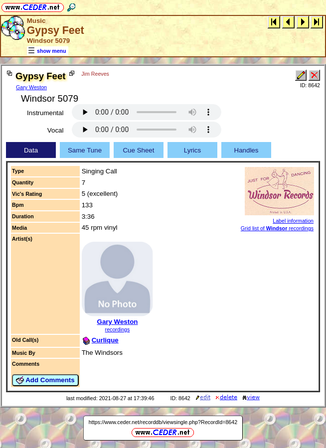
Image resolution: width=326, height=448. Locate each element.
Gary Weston (31, 87)
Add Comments (45, 380)
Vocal (55, 130)
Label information (293, 221)
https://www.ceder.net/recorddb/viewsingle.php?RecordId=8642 (163, 422)
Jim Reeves (95, 74)
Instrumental (45, 113)
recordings (117, 329)
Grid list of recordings (277, 228)
